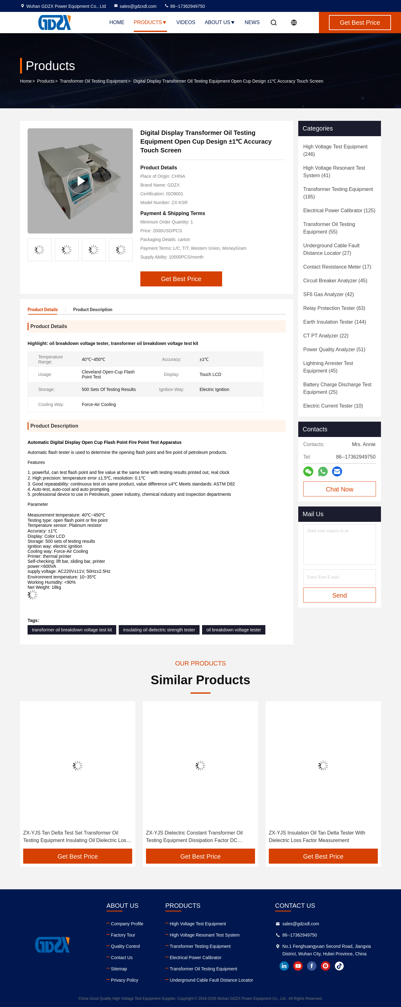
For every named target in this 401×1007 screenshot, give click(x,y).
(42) (328, 294)
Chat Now (339, 489)
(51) (334, 349)
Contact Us (122, 957)
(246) (335, 150)
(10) (333, 405)
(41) (334, 171)
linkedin (284, 966)
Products (150, 22)
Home (116, 22)
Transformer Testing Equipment (200, 946)
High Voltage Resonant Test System (205, 935)
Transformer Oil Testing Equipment (94, 81)
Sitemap (119, 968)
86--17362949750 (184, 6)
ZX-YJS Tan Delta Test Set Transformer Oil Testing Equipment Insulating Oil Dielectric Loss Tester (76, 837)
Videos (185, 22)
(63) (334, 308)
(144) (334, 322)
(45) (335, 280)
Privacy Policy (124, 980)
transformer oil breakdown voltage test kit (72, 629)
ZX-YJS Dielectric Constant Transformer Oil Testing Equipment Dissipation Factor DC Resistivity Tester (194, 837)
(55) (329, 228)
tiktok (339, 966)
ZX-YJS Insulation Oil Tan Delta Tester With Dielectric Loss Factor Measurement (317, 836)
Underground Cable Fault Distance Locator (211, 980)
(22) (325, 335)
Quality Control (125, 946)
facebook (311, 966)
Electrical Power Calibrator (195, 957)
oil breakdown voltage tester (233, 629)
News (252, 22)
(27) (331, 249)
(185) (338, 193)
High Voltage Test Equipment (198, 923)
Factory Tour (123, 935)
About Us (220, 22)
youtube (298, 966)
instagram (325, 966)
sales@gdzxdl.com (135, 6)
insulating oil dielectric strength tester (159, 629)
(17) (337, 267)
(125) (339, 210)
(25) (337, 388)
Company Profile (127, 923)
